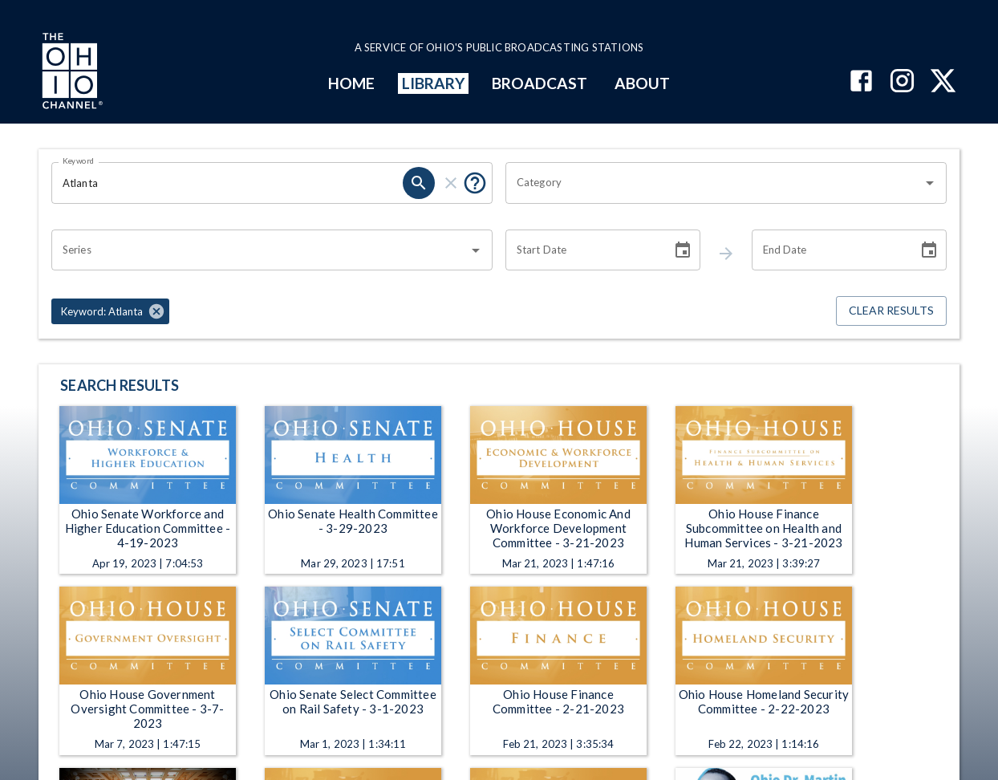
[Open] (930, 183)
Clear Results (891, 311)
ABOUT (642, 83)
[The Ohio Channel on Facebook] (861, 82)
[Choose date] (683, 250)
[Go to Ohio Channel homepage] (70, 73)
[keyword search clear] (451, 183)
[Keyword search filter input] (227, 183)
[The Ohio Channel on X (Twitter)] (943, 82)
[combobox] (714, 183)
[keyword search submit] (419, 183)
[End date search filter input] (829, 250)
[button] (110, 311)
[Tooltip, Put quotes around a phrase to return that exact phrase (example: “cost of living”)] (475, 183)
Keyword (79, 160)
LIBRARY (433, 83)
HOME (351, 83)
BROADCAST (540, 83)
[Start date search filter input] (582, 250)
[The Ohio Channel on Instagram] (902, 82)
